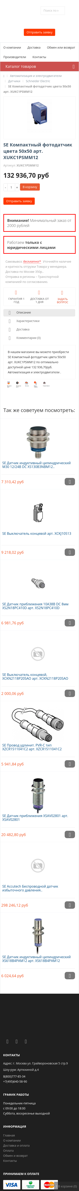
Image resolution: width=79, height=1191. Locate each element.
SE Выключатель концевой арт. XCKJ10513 (36, 533)
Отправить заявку (39, 32)
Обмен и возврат (15, 1156)
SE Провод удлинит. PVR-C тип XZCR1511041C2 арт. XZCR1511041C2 (32, 747)
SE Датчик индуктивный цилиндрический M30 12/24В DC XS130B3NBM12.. (36, 465)
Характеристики (23, 321)
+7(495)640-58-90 (15, 1081)
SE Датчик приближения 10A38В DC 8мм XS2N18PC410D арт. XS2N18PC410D (35, 606)
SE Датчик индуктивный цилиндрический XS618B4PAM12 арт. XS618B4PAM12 (36, 959)
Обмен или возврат (61, 47)
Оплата (8, 1151)
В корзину (30, 187)
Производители (14, 57)
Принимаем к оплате (21, 1174)
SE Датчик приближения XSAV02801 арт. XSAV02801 (35, 817)
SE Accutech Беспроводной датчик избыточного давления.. (30, 888)
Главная (9, 1135)
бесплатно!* (32, 261)
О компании (12, 47)
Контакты (39, 57)
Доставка (33, 47)
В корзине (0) (66, 1186)
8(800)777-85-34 (14, 1076)
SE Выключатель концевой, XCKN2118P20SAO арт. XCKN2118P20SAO (35, 676)
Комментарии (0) (24, 338)
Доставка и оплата (16, 1145)
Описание (19, 312)
